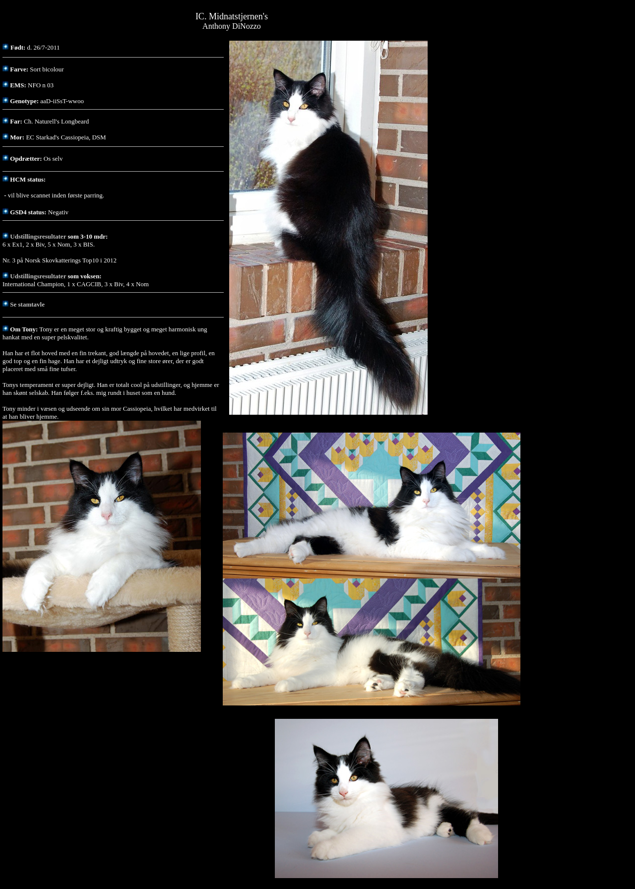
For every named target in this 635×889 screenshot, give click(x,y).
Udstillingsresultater (38, 236)
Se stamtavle (27, 304)
